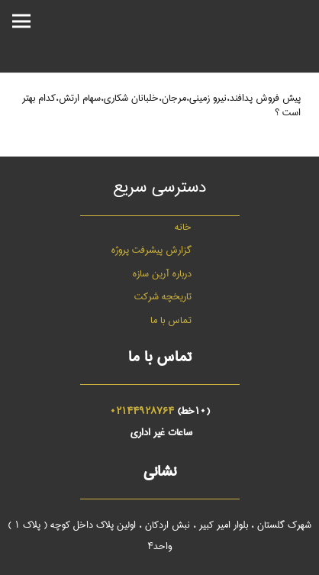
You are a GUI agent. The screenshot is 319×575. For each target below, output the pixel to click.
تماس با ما (171, 320)
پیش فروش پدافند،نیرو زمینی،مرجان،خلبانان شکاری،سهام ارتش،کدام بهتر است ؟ (161, 105)
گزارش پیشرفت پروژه (151, 250)
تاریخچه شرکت (163, 296)
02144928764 (142, 411)
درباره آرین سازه (162, 273)
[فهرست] (21, 21)
